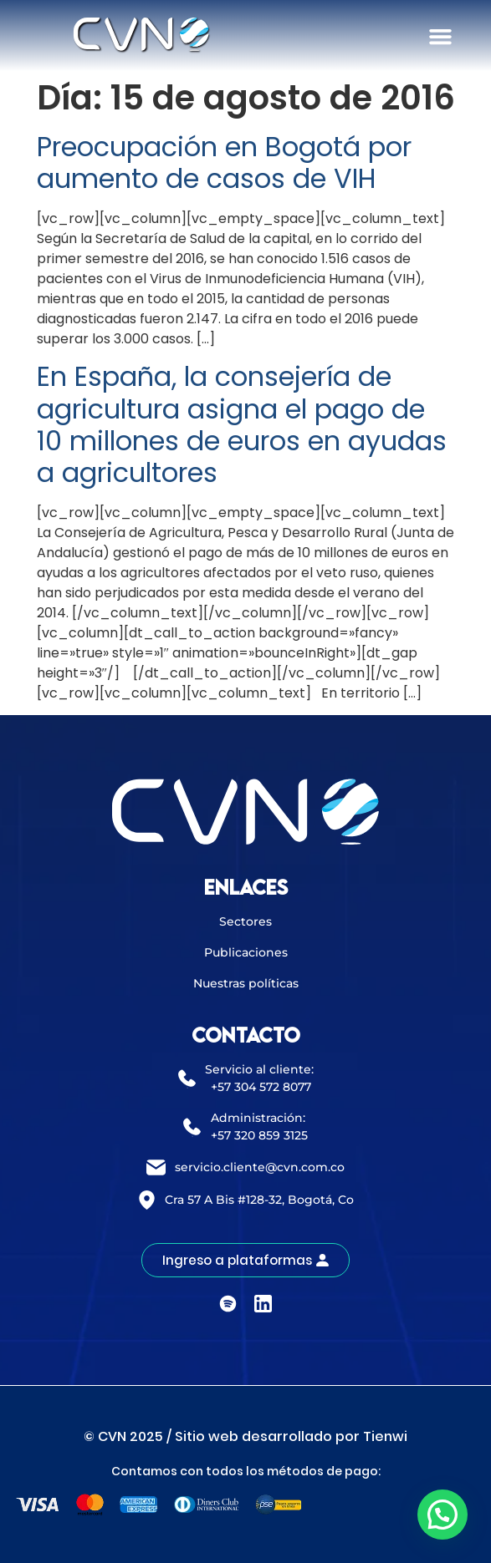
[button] (440, 36)
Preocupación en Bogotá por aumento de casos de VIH (224, 162)
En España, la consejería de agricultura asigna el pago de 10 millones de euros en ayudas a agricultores (242, 424)
